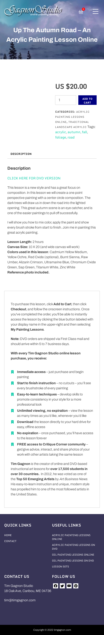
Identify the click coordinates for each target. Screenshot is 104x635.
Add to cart (88, 100)
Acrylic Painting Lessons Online (72, 117)
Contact (10, 541)
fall (84, 132)
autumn (74, 132)
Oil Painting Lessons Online (73, 555)
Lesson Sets (60, 566)
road (71, 137)
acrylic (60, 132)
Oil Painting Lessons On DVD (73, 561)
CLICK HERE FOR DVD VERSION (33, 178)
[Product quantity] (65, 100)
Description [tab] (21, 154)
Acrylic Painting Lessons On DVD (73, 547)
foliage (60, 137)
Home (8, 535)
